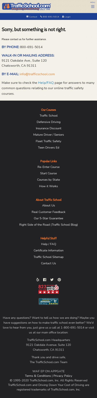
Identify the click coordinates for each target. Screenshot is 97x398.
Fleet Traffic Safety (48, 141)
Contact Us (48, 263)
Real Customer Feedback (48, 212)
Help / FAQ (48, 244)
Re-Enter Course (48, 167)
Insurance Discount (48, 128)
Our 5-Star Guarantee (48, 218)
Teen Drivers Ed (48, 147)
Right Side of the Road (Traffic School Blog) (48, 225)
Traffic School (49, 115)
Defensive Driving (49, 122)
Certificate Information (48, 250)
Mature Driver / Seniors (48, 135)
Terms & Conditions (38, 376)
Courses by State (48, 180)
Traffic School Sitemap (48, 257)
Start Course (48, 173)
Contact (32, 16)
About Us (48, 205)
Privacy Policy (62, 376)
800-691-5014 (50, 16)
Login (66, 16)
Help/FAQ (46, 82)
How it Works (48, 186)
